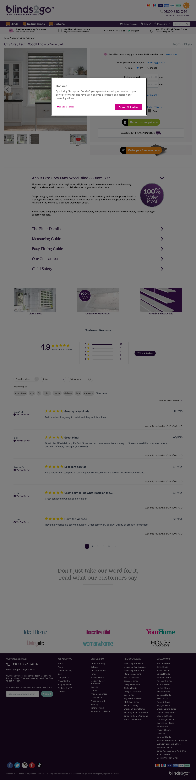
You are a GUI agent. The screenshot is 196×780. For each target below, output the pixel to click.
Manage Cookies (65, 107)
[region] (99, 97)
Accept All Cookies (128, 107)
